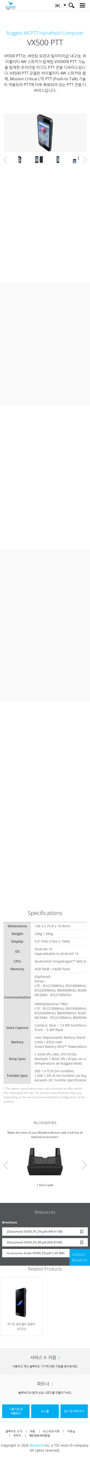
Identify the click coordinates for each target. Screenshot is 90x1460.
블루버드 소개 (14, 1431)
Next (84, 159)
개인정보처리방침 (39, 1435)
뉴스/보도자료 (51, 1431)
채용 (32, 1431)
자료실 (71, 1431)
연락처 (17, 1435)
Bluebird (37, 1445)
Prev (5, 159)
